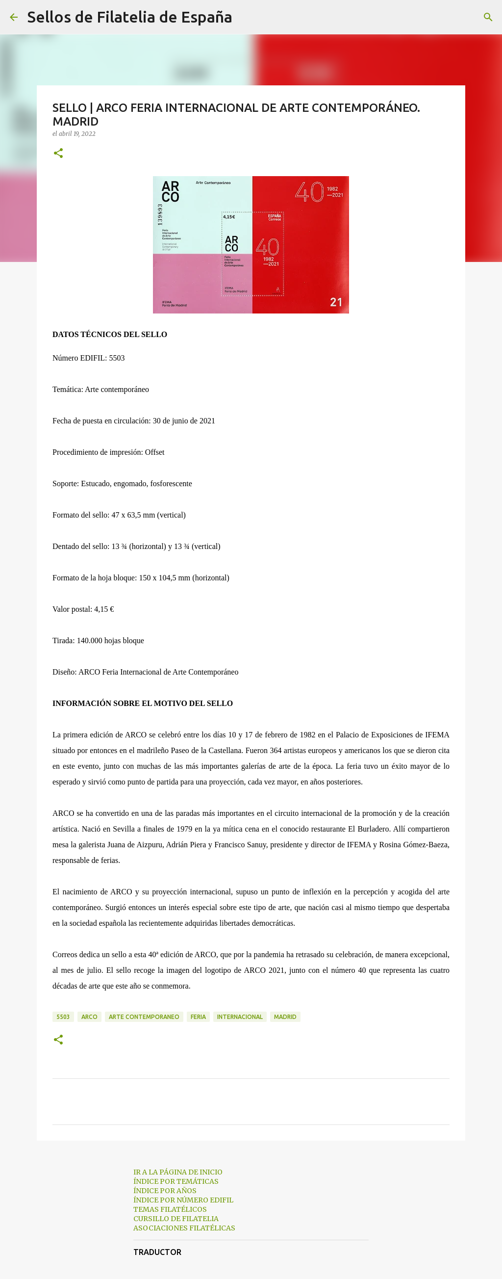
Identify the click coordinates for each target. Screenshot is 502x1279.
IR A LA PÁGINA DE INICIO (178, 1172)
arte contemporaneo (144, 1017)
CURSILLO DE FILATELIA (176, 1218)
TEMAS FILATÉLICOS (170, 1209)
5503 (63, 1017)
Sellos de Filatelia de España (129, 17)
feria (198, 1017)
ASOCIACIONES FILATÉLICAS (184, 1228)
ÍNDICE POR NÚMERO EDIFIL (183, 1200)
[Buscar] (246, 17)
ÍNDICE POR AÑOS (165, 1190)
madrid (285, 1017)
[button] (58, 153)
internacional (240, 1017)
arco (89, 1017)
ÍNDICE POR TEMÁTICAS (176, 1181)
